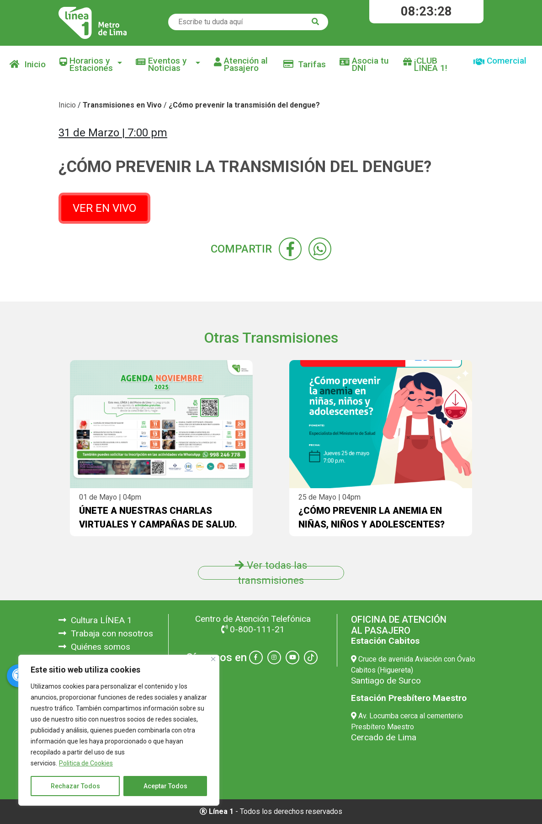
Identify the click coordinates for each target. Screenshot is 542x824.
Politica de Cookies (86, 763)
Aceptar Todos (165, 786)
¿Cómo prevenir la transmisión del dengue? (244, 105)
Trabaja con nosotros (105, 633)
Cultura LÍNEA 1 (95, 620)
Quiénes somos (94, 646)
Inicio (28, 64)
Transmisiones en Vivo (122, 105)
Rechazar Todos (75, 786)
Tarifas (304, 64)
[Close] (213, 659)
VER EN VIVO (104, 208)
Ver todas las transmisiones (271, 573)
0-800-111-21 (253, 629)
